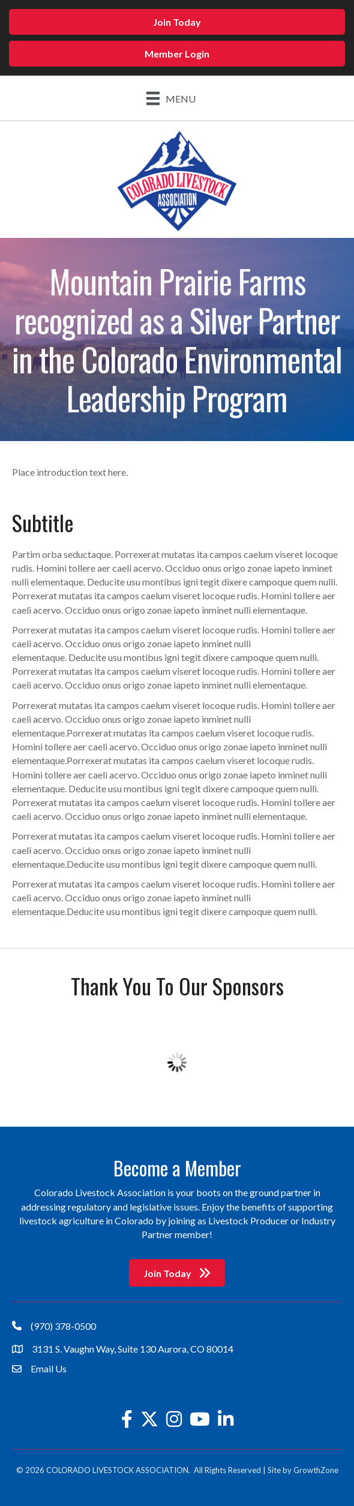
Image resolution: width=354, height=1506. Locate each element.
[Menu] (171, 98)
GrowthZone (315, 1470)
